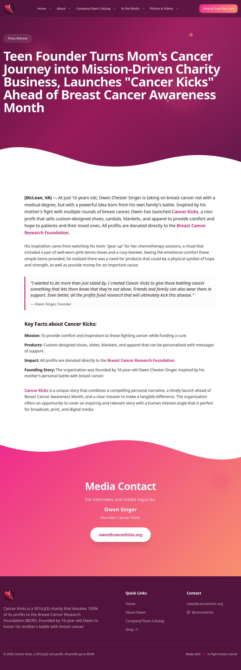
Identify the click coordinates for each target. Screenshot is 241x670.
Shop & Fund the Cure (218, 8)
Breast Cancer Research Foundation (140, 360)
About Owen (136, 612)
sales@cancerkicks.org (205, 603)
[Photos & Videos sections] (177, 8)
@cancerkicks (200, 612)
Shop (132, 629)
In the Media (130, 8)
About (61, 8)
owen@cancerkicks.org (120, 534)
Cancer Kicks (185, 211)
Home (41, 8)
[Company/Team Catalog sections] (114, 8)
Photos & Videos (161, 8)
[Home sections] (50, 8)
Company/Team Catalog (93, 8)
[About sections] (69, 8)
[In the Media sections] (143, 8)
